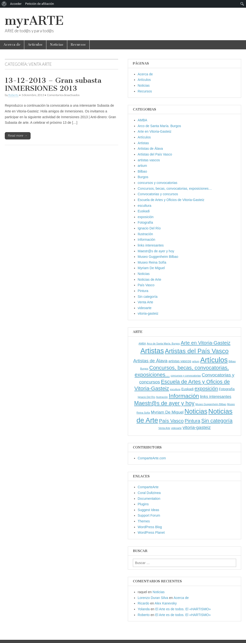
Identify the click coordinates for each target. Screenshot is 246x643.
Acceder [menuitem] (16, 4)
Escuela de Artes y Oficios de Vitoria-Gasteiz (171, 200)
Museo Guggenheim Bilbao (158, 257)
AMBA (142, 120)
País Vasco (146, 285)
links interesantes (151, 245)
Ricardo (143, 603)
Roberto (13, 95)
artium (142, 166)
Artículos (35, 45)
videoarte (145, 308)
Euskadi (144, 211)
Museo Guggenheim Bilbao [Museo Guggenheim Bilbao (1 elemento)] (210, 404)
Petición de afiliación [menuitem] (39, 4)
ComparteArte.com (152, 458)
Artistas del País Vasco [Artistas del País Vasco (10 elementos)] (196, 351)
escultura (144, 206)
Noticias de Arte (149, 279)
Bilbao (142, 171)
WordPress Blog (150, 527)
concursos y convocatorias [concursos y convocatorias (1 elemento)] (186, 375)
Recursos (78, 45)
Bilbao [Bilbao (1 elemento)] (232, 361)
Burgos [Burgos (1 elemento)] (144, 368)
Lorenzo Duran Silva (153, 598)
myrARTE (34, 20)
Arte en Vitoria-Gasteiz (155, 131)
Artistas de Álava (150, 148)
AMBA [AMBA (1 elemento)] (142, 343)
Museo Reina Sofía (152, 262)
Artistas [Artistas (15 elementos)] (152, 351)
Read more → (17, 135)
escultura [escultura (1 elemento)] (175, 389)
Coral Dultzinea (149, 493)
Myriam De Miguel (151, 268)
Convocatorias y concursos (158, 194)
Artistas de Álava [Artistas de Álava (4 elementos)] (150, 360)
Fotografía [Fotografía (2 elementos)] (227, 389)
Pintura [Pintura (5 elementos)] (192, 420)
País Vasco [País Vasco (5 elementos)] (171, 420)
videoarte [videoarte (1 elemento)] (176, 428)
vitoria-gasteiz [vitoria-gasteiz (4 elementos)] (197, 427)
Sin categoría (148, 297)
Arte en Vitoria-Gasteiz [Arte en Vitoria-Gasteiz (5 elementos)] (205, 342)
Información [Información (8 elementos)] (184, 396)
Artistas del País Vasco (155, 154)
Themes (144, 521)
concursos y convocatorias (157, 183)
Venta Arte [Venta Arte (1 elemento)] (164, 428)
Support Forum (149, 515)
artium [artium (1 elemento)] (195, 361)
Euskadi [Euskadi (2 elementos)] (187, 389)
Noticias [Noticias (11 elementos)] (195, 411)
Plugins (143, 504)
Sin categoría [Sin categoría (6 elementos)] (217, 421)
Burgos (143, 177)
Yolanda (144, 609)
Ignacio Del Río (149, 228)
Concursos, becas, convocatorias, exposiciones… (175, 188)
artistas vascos (149, 160)
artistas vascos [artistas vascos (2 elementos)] (179, 361)
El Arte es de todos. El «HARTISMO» (183, 609)
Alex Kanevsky (166, 603)
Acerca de (12, 45)
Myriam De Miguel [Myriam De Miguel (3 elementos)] (167, 412)
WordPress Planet (151, 532)
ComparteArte (148, 487)
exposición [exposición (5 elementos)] (206, 388)
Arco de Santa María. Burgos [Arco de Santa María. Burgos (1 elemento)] (163, 343)
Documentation (149, 498)
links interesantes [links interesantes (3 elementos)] (215, 396)
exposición (146, 217)
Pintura (143, 291)
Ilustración (145, 234)
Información (146, 239)
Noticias (56, 45)
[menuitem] (4, 4)
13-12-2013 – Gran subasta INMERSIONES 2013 (53, 84)
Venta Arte (145, 302)
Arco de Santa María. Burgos (159, 126)
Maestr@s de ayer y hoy (156, 251)
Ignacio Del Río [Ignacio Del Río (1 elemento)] (146, 397)
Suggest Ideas (148, 510)
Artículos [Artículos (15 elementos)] (214, 360)
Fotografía (145, 222)
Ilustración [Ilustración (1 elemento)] (162, 397)
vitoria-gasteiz (148, 313)
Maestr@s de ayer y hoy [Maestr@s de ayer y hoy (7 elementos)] (164, 403)
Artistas (143, 143)
